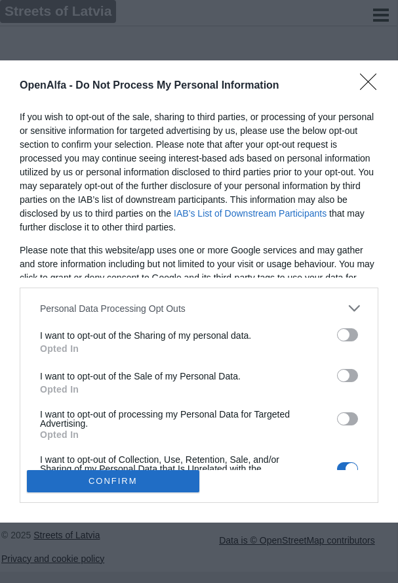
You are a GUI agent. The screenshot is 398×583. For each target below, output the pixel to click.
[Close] (372, 86)
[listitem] (199, 308)
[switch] (347, 334)
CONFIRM (113, 480)
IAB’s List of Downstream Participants (250, 213)
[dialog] (199, 291)
